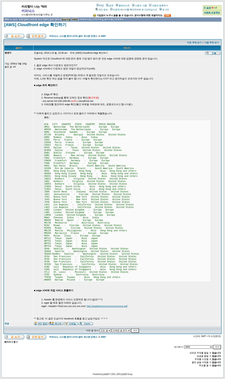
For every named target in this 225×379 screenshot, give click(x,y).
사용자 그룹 (139, 5)
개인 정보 (102, 9)
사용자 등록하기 (158, 5)
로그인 (164, 9)
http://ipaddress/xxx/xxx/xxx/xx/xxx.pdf (107, 306)
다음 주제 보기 (211, 42)
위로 (7, 323)
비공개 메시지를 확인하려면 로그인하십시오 (133, 9)
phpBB (106, 374)
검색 (109, 5)
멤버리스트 (123, 5)
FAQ (100, 5)
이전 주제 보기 (194, 42)
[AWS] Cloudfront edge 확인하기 (35, 24)
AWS (103, 36)
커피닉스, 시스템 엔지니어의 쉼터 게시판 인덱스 (73, 36)
